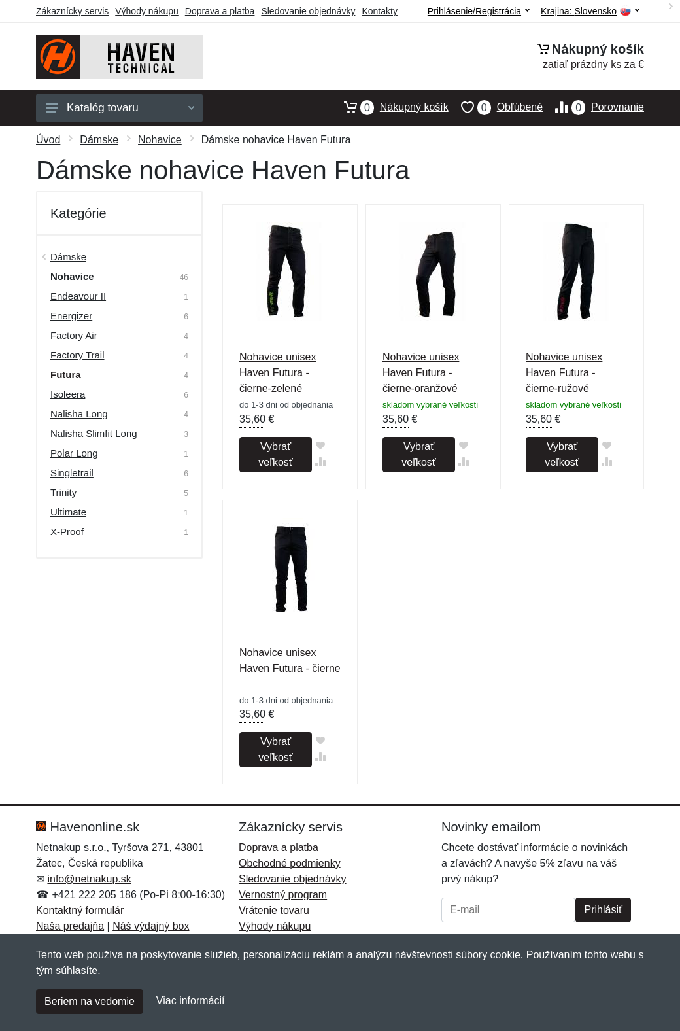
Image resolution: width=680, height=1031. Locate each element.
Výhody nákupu (146, 11)
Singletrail (72, 472)
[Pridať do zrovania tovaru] (320, 461)
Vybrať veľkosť (275, 454)
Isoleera (67, 394)
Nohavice (160, 139)
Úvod (48, 139)
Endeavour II (78, 296)
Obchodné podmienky (290, 863)
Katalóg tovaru (120, 107)
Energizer (71, 315)
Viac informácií (190, 1000)
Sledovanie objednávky (308, 11)
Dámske (99, 139)
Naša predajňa (70, 926)
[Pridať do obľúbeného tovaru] (320, 445)
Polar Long (74, 453)
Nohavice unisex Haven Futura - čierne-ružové (564, 372)
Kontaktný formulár (80, 910)
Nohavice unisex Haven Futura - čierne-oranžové (420, 372)
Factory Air (73, 335)
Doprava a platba (220, 11)
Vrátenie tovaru (274, 910)
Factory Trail (77, 354)
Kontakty (379, 11)
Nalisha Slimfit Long (93, 433)
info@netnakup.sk (89, 878)
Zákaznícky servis (72, 11)
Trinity (63, 492)
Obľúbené (496, 107)
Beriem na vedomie (89, 1001)
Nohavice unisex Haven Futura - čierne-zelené (277, 372)
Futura (65, 374)
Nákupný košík (390, 107)
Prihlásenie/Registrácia (479, 11)
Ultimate (68, 511)
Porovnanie (593, 107)
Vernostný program (283, 894)
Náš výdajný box (150, 926)
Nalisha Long (79, 413)
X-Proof (67, 531)
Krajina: (590, 11)
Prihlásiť (603, 909)
